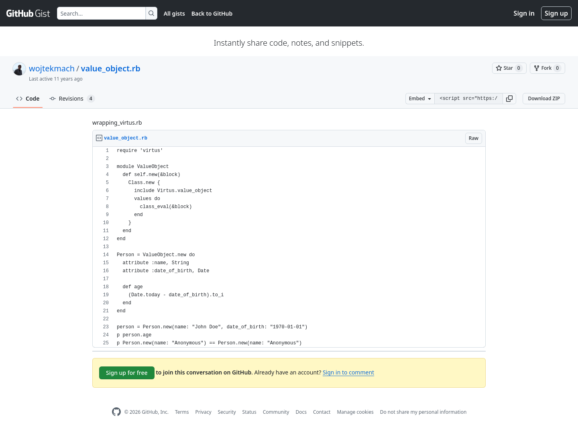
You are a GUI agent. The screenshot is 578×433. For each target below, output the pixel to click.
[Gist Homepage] (28, 13)
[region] (289, 247)
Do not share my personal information (423, 412)
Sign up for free (127, 372)
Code (28, 98)
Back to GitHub (211, 13)
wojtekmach (52, 68)
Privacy (203, 412)
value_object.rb (110, 68)
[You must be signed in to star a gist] (509, 68)
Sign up (556, 13)
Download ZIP (544, 98)
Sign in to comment (348, 372)
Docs (301, 412)
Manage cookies (355, 412)
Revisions (72, 99)
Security (227, 412)
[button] (509, 98)
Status (249, 412)
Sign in (524, 13)
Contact (321, 412)
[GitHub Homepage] (116, 412)
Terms (182, 412)
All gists (174, 13)
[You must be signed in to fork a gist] (547, 68)
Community (276, 412)
